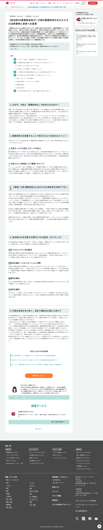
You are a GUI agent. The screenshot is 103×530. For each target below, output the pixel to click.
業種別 (49, 3)
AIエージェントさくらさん (83, 452)
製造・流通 (9, 502)
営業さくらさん (34, 458)
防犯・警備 (9, 499)
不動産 (8, 493)
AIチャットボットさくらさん (37, 452)
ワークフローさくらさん (83, 463)
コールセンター (34, 499)
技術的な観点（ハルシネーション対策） (28, 81)
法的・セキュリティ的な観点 (25, 78)
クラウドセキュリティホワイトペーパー (86, 506)
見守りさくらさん (11, 460)
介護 (7, 482)
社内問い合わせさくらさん (17, 7)
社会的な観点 (20, 87)
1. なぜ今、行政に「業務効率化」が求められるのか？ (33, 59)
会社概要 (77, 3)
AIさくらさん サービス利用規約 (86, 501)
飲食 (31, 488)
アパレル (32, 485)
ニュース (59, 3)
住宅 (31, 494)
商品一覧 (32, 3)
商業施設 (8, 504)
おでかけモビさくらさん (83, 460)
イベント (8, 485)
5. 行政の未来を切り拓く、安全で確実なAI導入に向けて (33, 91)
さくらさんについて (68, 3)
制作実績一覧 (56, 480)
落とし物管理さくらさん (83, 455)
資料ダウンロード (39, 375)
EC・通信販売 (33, 496)
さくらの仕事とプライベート (61, 504)
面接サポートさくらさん (83, 458)
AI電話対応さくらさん (12, 452)
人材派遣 (8, 496)
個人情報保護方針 (81, 511)
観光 (7, 488)
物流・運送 (9, 507)
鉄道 (31, 502)
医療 (7, 491)
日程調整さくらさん (81, 466)
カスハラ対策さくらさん (12, 458)
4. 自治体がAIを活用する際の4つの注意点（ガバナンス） (34, 75)
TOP (6, 7)
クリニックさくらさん (12, 455)
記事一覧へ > (38, 429)
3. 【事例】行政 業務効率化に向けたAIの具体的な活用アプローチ (36, 72)
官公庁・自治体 (34, 491)
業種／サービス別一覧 (12, 480)
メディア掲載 (56, 496)
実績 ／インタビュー (41, 3)
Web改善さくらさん (35, 460)
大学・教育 (33, 505)
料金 (54, 3)
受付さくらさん (57, 455)
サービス (32, 483)
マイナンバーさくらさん (59, 458)
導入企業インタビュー (59, 482)
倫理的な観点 (20, 84)
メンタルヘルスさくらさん (37, 463)
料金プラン (55, 487)
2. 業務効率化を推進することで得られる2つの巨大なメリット (35, 62)
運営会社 (55, 500)
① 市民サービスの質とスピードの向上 (27, 65)
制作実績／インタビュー (60, 477)
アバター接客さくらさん (59, 452)
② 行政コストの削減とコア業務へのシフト (29, 69)
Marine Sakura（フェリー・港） (15, 463)
